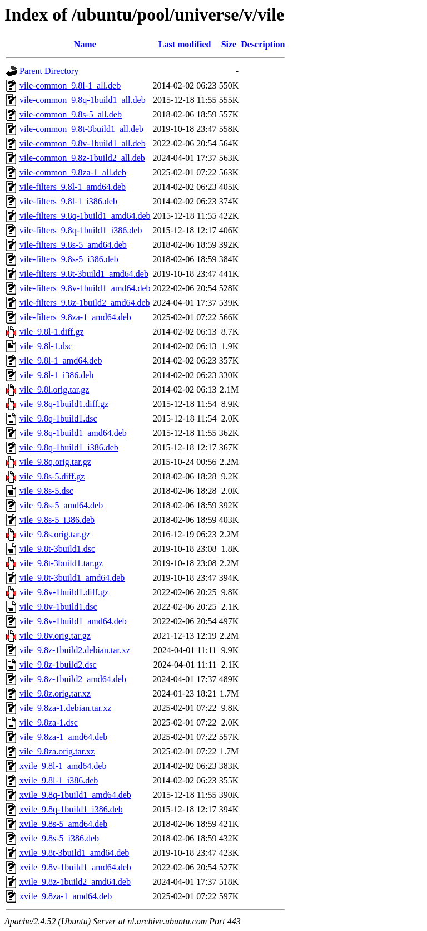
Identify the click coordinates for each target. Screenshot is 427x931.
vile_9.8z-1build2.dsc (58, 664)
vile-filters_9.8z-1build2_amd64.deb (84, 302)
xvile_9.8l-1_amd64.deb (62, 766)
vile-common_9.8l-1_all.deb (70, 85)
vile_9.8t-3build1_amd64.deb (72, 577)
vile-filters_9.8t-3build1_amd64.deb (83, 273)
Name (85, 44)
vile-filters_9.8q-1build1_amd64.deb (85, 215)
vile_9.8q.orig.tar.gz (55, 462)
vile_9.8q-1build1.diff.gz (63, 404)
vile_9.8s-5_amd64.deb (61, 505)
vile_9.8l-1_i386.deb (56, 375)
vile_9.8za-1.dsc (48, 722)
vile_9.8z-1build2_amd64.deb (72, 679)
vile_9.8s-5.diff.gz (52, 476)
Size (229, 44)
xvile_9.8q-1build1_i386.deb (71, 809)
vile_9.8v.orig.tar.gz (55, 635)
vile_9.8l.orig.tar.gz (54, 389)
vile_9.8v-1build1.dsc (58, 606)
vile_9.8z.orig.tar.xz (55, 693)
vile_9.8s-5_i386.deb (57, 520)
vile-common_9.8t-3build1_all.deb (81, 129)
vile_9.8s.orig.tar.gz (54, 534)
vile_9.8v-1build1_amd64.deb (73, 621)
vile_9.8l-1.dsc (45, 346)
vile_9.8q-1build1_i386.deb (68, 447)
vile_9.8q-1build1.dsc (58, 418)
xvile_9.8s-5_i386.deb (59, 838)
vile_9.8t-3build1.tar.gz (61, 563)
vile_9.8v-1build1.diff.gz (63, 592)
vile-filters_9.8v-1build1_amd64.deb (85, 288)
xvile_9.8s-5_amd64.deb (63, 824)
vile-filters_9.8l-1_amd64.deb (72, 187)
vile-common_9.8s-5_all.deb (70, 114)
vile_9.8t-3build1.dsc (57, 548)
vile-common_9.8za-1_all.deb (72, 172)
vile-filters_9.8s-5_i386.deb (68, 259)
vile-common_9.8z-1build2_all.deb (82, 158)
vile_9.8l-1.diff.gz (51, 331)
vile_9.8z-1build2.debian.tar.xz (74, 650)
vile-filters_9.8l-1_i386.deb (68, 201)
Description (263, 44)
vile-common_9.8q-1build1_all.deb (82, 100)
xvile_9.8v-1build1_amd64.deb (75, 867)
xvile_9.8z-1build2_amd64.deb (75, 881)
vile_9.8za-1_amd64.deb (63, 737)
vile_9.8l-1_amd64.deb (60, 360)
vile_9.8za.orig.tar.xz (57, 751)
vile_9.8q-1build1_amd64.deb (73, 433)
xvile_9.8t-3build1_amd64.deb (74, 852)
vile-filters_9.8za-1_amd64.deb (75, 317)
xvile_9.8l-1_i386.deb (58, 780)
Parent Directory (48, 71)
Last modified (184, 44)
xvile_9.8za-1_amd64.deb (65, 896)
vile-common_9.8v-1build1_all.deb (82, 143)
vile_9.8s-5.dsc (46, 491)
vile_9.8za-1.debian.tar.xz (65, 708)
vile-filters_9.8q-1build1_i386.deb (80, 230)
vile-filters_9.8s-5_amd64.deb (73, 244)
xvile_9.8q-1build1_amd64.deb (75, 795)
